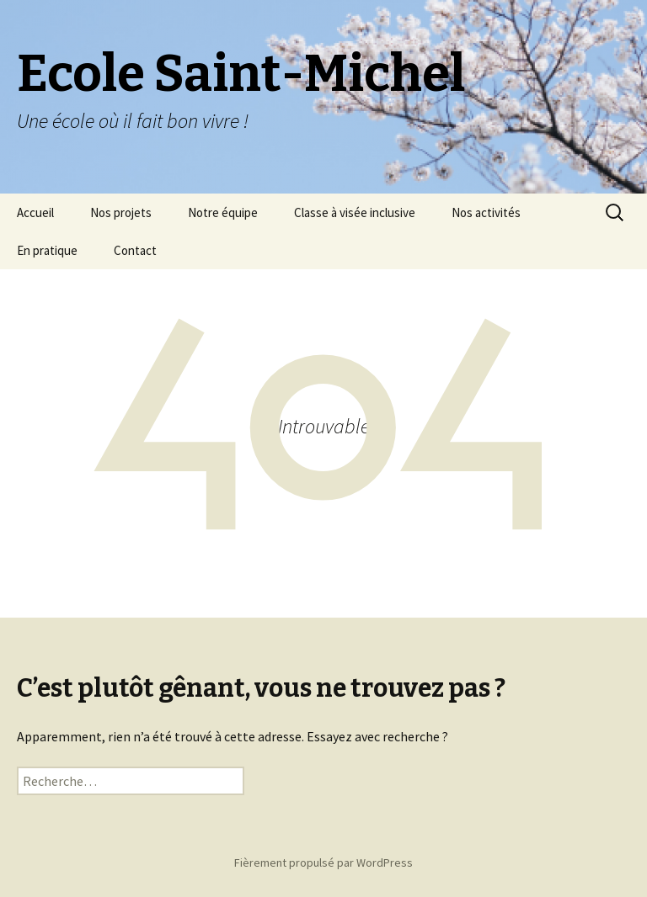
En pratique (47, 250)
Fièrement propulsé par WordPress (323, 862)
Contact (135, 250)
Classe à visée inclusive (354, 212)
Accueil (35, 212)
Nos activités (486, 212)
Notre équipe (223, 212)
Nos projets (121, 212)
